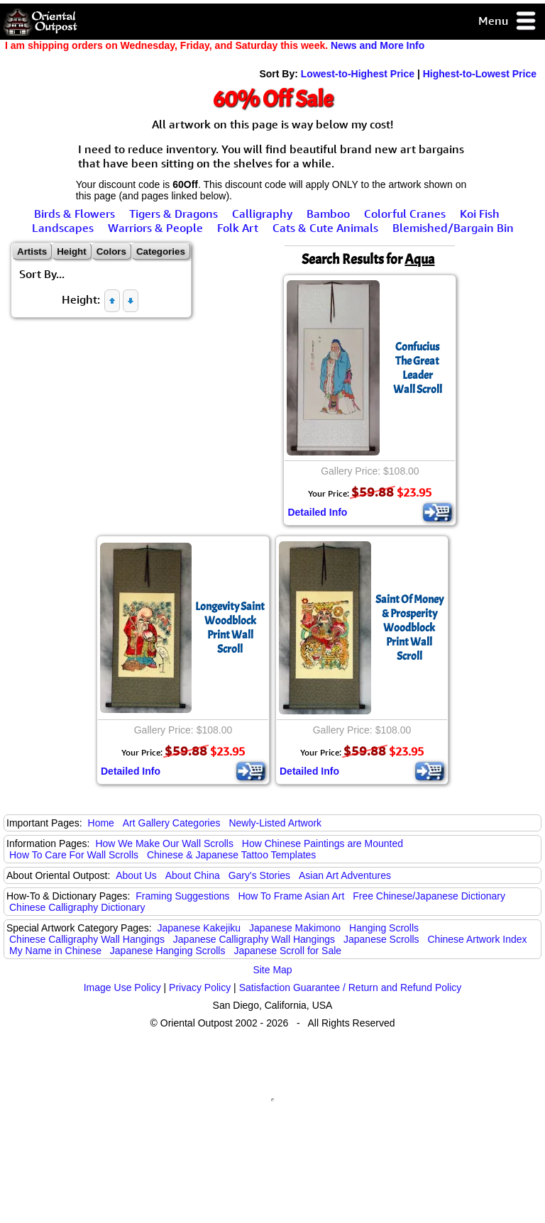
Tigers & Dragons (173, 213)
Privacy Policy (200, 987)
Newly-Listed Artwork (275, 823)
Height (71, 251)
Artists (32, 251)
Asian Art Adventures (345, 875)
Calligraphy (262, 213)
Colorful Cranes (405, 213)
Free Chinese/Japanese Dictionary (429, 896)
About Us (136, 875)
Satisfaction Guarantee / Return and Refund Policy (350, 987)
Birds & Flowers (74, 213)
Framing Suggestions (182, 896)
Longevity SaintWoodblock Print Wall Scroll (230, 627)
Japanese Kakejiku (199, 928)
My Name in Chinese (55, 950)
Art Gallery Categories (172, 823)
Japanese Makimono (295, 928)
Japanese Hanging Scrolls (168, 950)
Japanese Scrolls (381, 939)
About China (192, 875)
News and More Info (377, 45)
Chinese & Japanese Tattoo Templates (231, 854)
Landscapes (63, 228)
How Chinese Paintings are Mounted (322, 843)
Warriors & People (155, 228)
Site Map (272, 969)
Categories (160, 251)
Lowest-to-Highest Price (357, 73)
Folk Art (237, 228)
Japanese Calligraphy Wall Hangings (254, 939)
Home (101, 823)
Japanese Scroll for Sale (287, 950)
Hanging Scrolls (384, 928)
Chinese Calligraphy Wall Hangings (87, 939)
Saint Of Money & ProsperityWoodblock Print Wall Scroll (409, 627)
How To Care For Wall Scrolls (73, 854)
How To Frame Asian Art (291, 896)
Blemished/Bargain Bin (453, 228)
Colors (111, 251)
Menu (507, 21)
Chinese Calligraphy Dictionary (77, 907)
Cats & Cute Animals (325, 228)
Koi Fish (480, 213)
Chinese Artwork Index (477, 939)
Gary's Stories (259, 875)
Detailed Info (317, 512)
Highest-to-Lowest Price (479, 73)
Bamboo (328, 213)
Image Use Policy (122, 987)
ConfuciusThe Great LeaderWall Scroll (417, 368)
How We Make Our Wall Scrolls (164, 843)
